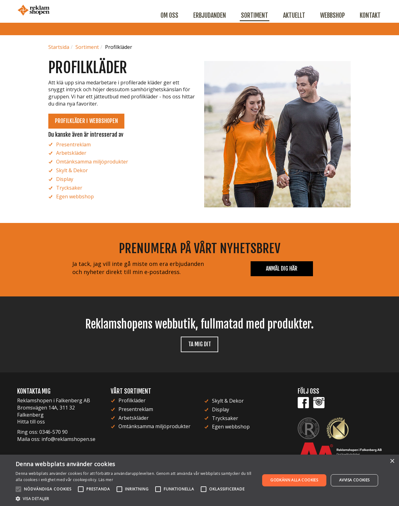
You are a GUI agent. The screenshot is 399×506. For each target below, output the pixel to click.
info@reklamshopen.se (68, 439)
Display (64, 179)
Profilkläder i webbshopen (86, 120)
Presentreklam (73, 144)
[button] (134, 498)
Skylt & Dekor (72, 170)
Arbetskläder (71, 152)
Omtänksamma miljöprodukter (92, 161)
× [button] (392, 461)
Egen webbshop (75, 196)
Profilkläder (132, 400)
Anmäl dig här (281, 268)
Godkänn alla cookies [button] (294, 480)
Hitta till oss (31, 421)
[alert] (199, 480)
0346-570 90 (53, 431)
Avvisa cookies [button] (354, 480)
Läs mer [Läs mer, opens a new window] (106, 479)
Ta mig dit (199, 344)
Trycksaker (69, 187)
